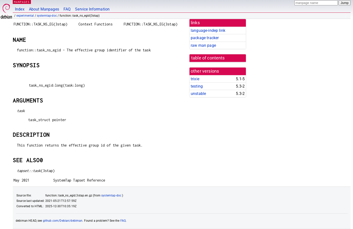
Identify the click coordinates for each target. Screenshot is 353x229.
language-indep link (208, 30)
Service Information (92, 9)
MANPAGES (22, 1)
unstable (198, 93)
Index (20, 9)
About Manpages (44, 9)
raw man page (203, 45)
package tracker (205, 37)
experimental (25, 15)
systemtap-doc (47, 15)
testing (197, 86)
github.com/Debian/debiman (63, 220)
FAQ (67, 9)
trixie (195, 79)
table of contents (208, 58)
